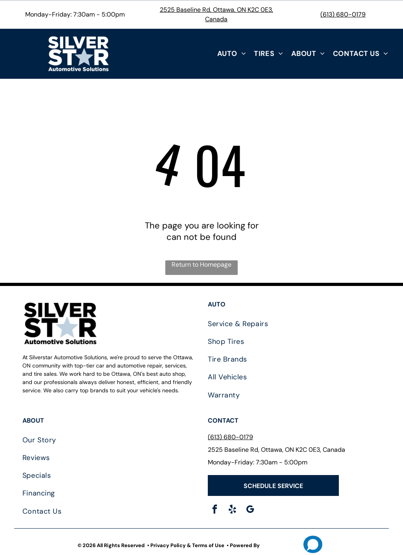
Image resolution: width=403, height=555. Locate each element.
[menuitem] (231, 54)
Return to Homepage (201, 264)
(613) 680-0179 (343, 14)
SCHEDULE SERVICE (273, 486)
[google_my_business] (250, 510)
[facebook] (215, 510)
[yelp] (232, 510)
